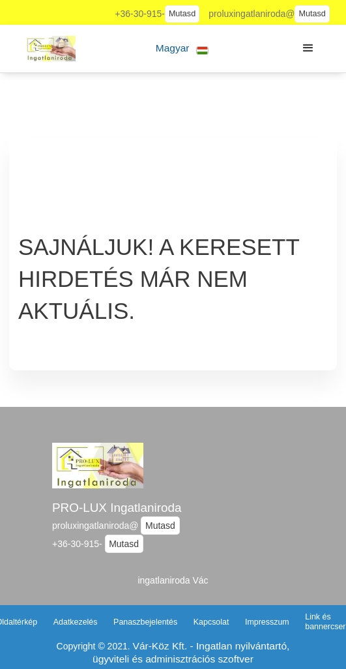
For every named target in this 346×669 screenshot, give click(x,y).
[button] (182, 48)
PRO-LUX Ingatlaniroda (116, 507)
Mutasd (182, 13)
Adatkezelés (75, 622)
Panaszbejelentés (145, 622)
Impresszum (267, 622)
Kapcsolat (211, 622)
